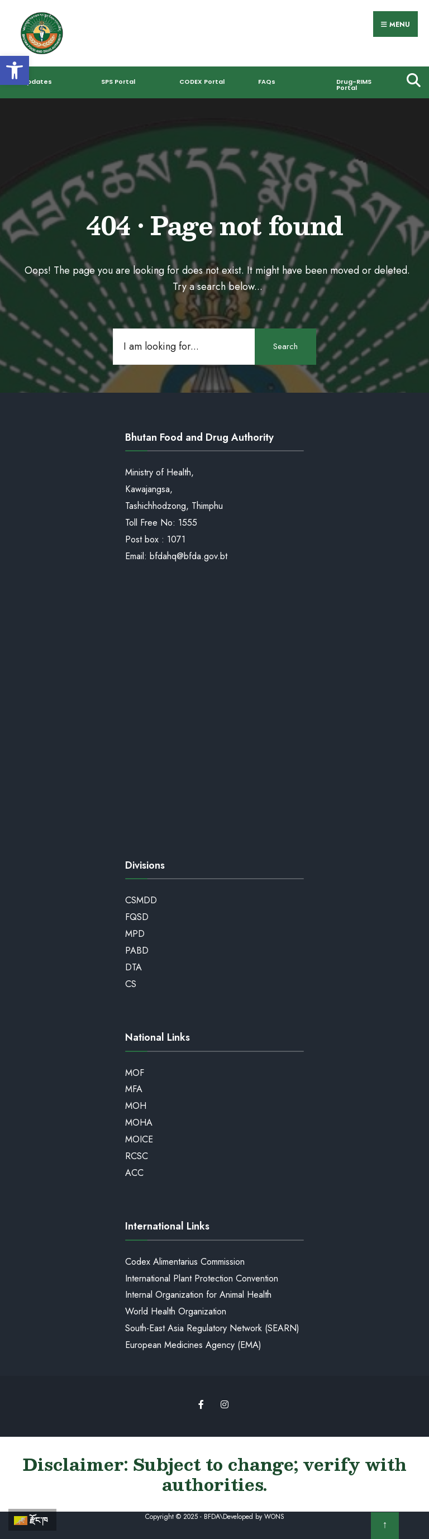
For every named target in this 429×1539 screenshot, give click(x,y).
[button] (14, 70)
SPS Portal (118, 81)
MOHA (138, 1122)
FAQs (266, 81)
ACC (134, 1172)
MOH (135, 1105)
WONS (274, 1517)
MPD (135, 933)
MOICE (139, 1139)
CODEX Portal (202, 81)
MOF (134, 1072)
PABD (137, 950)
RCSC (136, 1156)
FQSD (137, 917)
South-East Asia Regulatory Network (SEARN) (212, 1328)
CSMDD (141, 900)
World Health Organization (175, 1311)
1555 (187, 522)
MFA (133, 1089)
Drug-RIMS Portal (353, 84)
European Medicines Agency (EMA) (193, 1344)
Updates (37, 81)
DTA (133, 967)
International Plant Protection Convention (201, 1278)
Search (285, 346)
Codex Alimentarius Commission (185, 1261)
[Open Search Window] (411, 79)
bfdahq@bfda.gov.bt (188, 556)
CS (130, 984)
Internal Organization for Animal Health (198, 1294)
